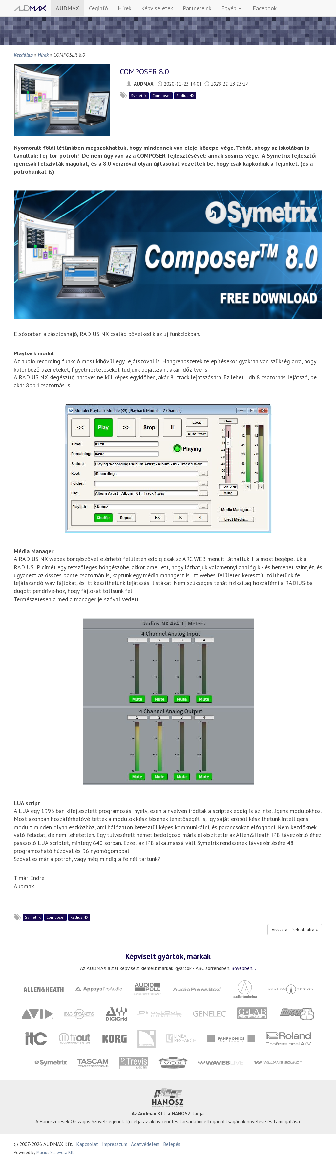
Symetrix (139, 95)
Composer (161, 95)
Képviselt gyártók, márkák (168, 956)
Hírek (124, 8)
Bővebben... (243, 968)
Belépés (171, 1144)
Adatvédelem (145, 1144)
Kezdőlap (23, 54)
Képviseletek (157, 8)
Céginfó (98, 8)
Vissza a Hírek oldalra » (295, 930)
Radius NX (185, 95)
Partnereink (197, 8)
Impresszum (114, 1144)
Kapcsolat (87, 1144)
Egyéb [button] (231, 8)
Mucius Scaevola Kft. (55, 1152)
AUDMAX (67, 8)
